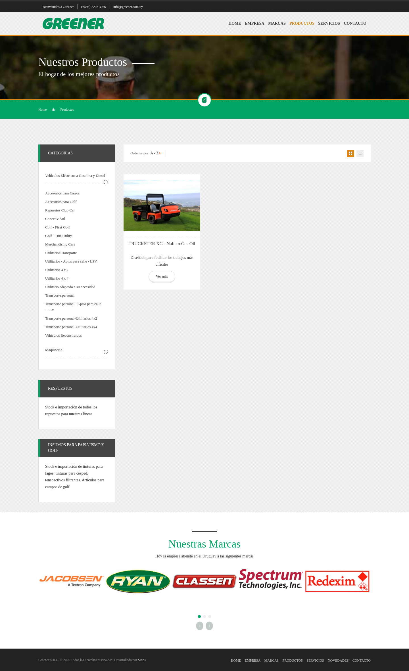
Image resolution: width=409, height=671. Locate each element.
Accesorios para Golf (60, 202)
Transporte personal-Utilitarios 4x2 (71, 318)
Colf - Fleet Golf (57, 227)
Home (234, 23)
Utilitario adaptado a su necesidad (70, 287)
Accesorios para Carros (62, 193)
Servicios (329, 23)
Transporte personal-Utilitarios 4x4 (71, 327)
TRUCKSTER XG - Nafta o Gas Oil (162, 243)
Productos (301, 23)
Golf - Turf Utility (58, 236)
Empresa (254, 23)
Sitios (142, 660)
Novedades (338, 660)
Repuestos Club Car (60, 210)
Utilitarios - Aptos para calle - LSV (71, 261)
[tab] (76, 176)
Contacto (355, 23)
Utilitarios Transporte (61, 253)
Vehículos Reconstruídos (63, 335)
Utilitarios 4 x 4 (56, 278)
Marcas (276, 23)
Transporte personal (59, 295)
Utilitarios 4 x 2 (56, 270)
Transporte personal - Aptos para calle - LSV (73, 307)
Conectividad (55, 219)
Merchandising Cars (60, 244)
